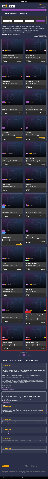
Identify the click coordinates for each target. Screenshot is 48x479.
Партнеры (26, 466)
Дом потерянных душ (32, 263)
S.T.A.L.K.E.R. (29, 289)
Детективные (19, 30)
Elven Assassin (30, 55)
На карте (32, 462)
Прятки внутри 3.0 (8, 184)
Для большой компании (36, 26)
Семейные (17, 26)
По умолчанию (42, 36)
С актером (8, 26)
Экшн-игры (25, 30)
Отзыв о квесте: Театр (6, 402)
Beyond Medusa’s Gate (32, 342)
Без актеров (28, 32)
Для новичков (22, 26)
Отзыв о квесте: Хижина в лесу (8, 443)
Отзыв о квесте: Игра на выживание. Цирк (10, 453)
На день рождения (5, 32)
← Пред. (18, 355)
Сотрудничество (34, 466)
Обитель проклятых (8, 342)
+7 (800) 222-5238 (42, 4)
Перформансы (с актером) (6, 28)
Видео (26, 465)
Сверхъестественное (9, 210)
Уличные (16, 32)
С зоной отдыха (22, 32)
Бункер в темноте (8, 289)
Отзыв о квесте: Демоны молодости (9, 433)
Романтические (35, 30)
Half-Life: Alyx (30, 158)
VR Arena (28, 235)
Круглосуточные (31, 28)
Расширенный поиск (40, 18)
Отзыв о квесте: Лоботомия (7, 424)
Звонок (5, 107)
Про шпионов (11, 32)
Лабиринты (30, 30)
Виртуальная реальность (16, 28)
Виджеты (32, 465)
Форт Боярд (29, 107)
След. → (29, 355)
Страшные (4, 26)
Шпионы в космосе (8, 55)
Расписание (27, 462)
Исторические (24, 28)
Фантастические (41, 28)
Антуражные (10, 30)
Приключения (28, 26)
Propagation (6, 132)
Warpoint (28, 132)
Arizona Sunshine (7, 81)
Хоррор (36, 28)
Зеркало (5, 158)
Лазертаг (28, 184)
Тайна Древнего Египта (32, 81)
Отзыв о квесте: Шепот (6, 414)
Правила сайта (33, 467)
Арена (4, 263)
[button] (45, 7)
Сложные (14, 30)
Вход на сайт (41, 6)
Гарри (28, 210)
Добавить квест (5, 465)
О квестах (26, 467)
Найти (40, 21)
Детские (12, 26)
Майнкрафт (6, 315)
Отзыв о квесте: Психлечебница (8, 389)
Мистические (4, 30)
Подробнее (19, 61)
